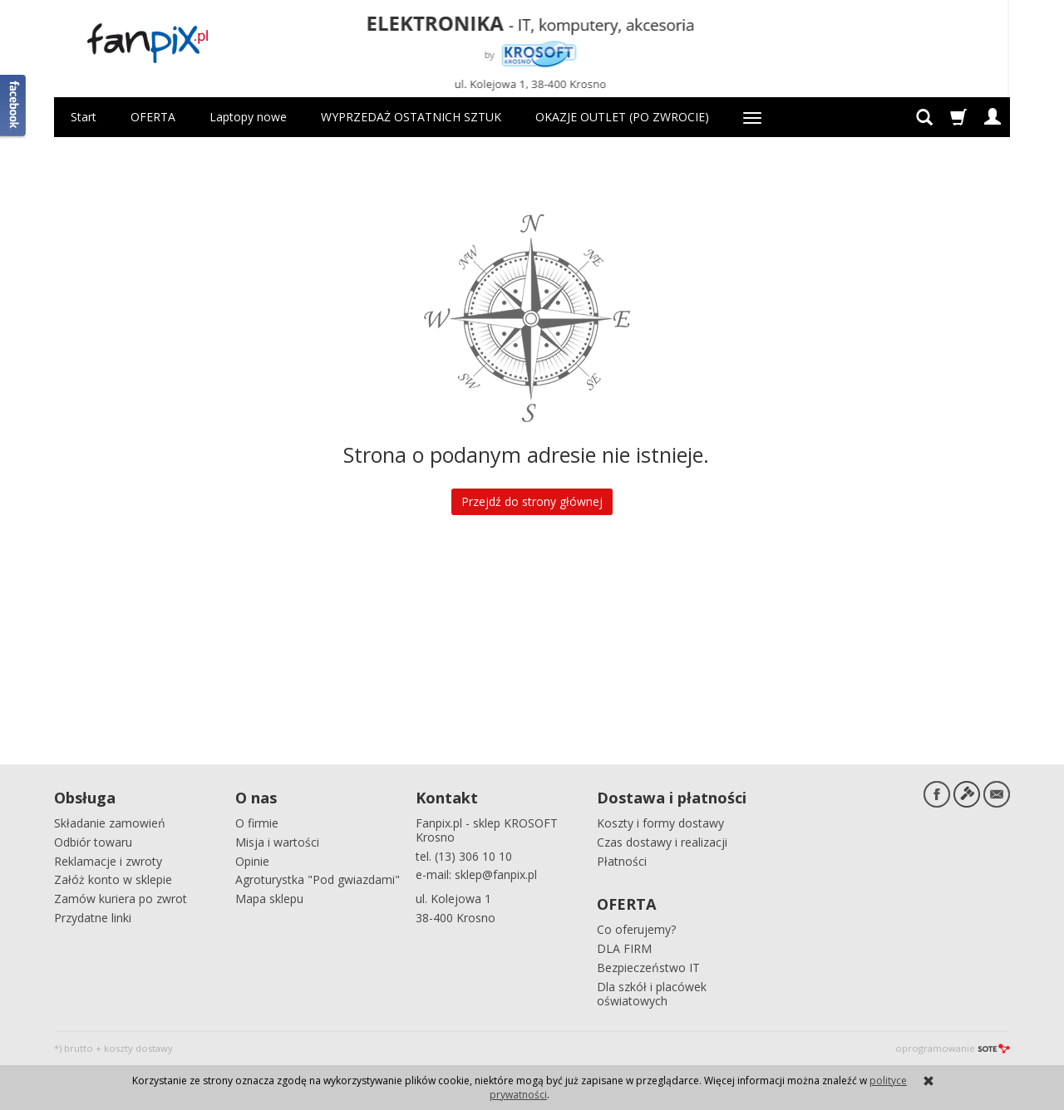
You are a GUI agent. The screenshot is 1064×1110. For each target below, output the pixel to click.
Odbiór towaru (93, 842)
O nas (256, 797)
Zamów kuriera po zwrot (120, 898)
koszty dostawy (138, 1048)
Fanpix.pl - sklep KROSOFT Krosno (487, 830)
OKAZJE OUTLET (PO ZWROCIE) (622, 117)
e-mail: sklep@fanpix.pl (476, 874)
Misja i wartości (277, 842)
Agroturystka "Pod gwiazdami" (317, 879)
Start (83, 117)
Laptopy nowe (248, 117)
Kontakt (447, 797)
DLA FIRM (624, 948)
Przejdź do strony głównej (532, 501)
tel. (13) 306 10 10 (464, 856)
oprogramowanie (952, 1048)
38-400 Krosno (455, 918)
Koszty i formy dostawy (660, 823)
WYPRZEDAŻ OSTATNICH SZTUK (411, 117)
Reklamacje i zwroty (108, 861)
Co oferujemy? (636, 929)
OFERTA (153, 117)
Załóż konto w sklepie (113, 879)
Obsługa (85, 797)
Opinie (252, 861)
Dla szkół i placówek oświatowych (652, 994)
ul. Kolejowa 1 (453, 898)
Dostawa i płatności (671, 797)
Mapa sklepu (269, 898)
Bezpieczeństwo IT (648, 967)
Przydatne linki (92, 918)
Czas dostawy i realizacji (662, 842)
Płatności (622, 861)
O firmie (256, 823)
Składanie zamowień (109, 823)
